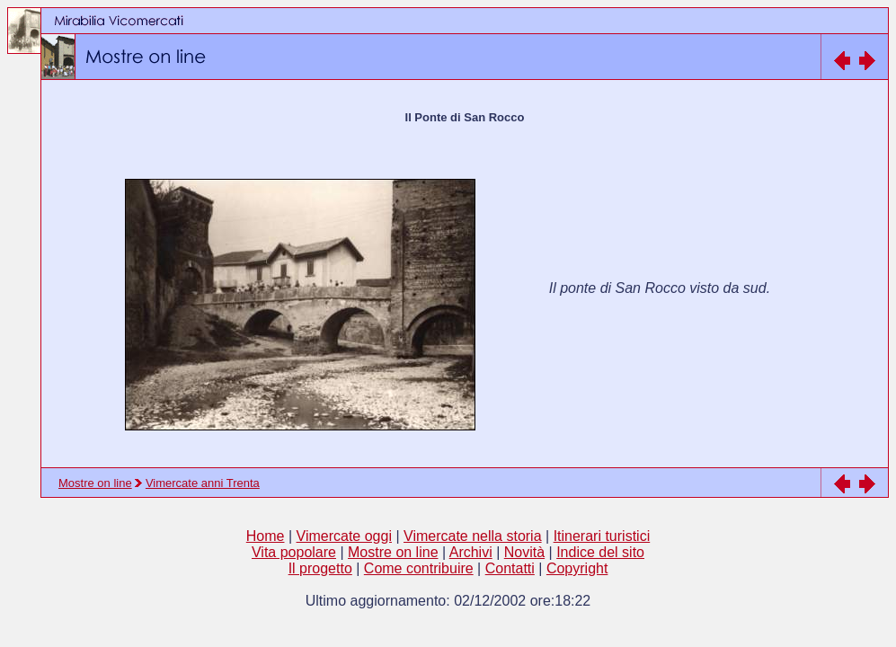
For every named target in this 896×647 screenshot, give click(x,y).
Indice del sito (600, 552)
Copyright (577, 568)
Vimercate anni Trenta (203, 483)
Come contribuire (419, 568)
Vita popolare (294, 552)
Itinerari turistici (602, 536)
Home (265, 536)
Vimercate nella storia (473, 536)
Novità (524, 552)
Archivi (470, 552)
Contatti (510, 568)
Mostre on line (95, 483)
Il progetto (320, 568)
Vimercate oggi (344, 536)
